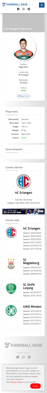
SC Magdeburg (31, 261)
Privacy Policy (16, 382)
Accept (35, 386)
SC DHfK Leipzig (29, 286)
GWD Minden (32, 306)
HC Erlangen (23, 192)
